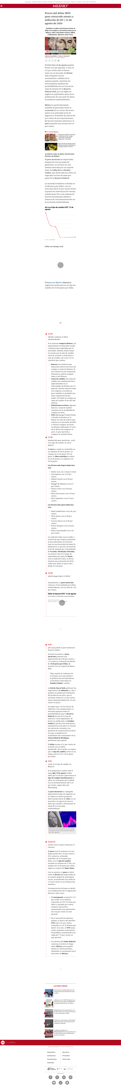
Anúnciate (50, 1062)
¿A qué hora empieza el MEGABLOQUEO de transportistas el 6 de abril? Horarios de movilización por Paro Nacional (65, 1032)
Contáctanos (51, 1056)
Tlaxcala (50, 1)
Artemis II (73, 1)
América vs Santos (37, 1)
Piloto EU (45, 1)
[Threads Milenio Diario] (70, 1077)
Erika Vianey (67, 1)
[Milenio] (60, 6)
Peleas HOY (93, 1)
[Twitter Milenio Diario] (57, 1077)
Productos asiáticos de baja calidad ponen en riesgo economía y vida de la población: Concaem (66, 137)
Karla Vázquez (64, 56)
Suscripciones (52, 1059)
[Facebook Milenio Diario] (50, 1077)
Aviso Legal (66, 1059)
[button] (1, 6)
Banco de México (54, 282)
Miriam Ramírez (51, 56)
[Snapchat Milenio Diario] (67, 1083)
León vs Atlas (85, 1)
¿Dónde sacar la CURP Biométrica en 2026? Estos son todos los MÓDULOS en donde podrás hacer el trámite (64, 1001)
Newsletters (51, 1052)
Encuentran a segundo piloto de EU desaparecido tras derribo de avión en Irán (64, 991)
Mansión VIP (59, 1)
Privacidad (66, 1056)
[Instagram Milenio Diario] (64, 1077)
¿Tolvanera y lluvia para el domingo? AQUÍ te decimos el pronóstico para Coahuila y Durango (64, 1021)
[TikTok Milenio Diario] (60, 1083)
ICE (54, 1)
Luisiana (79, 1)
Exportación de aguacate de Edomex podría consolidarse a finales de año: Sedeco (67, 145)
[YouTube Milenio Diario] (54, 1083)
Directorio (66, 1052)
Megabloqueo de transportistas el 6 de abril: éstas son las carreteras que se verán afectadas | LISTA (65, 1011)
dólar (49, 65)
